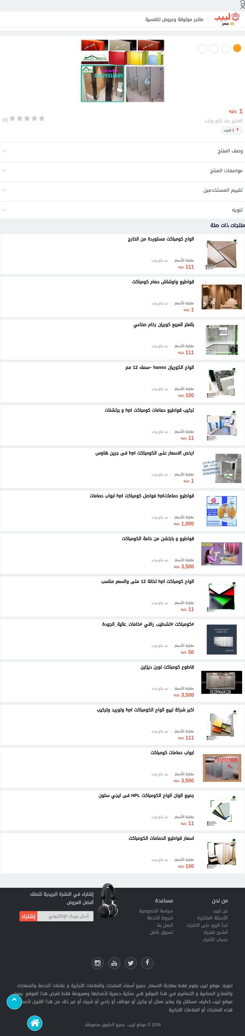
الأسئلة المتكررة (212, 918)
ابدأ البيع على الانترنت (207, 925)
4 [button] (202, 48)
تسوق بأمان (161, 932)
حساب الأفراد (215, 939)
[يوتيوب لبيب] (114, 963)
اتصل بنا (165, 925)
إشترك (28, 916)
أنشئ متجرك (215, 932)
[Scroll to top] (14, 1001)
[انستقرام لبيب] (97, 963)
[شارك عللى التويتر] (131, 963)
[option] (122, 72)
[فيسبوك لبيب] (147, 963)
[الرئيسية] (34, 1023)
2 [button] (226, 48)
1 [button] (237, 48)
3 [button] (214, 48)
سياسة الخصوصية (156, 911)
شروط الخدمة (160, 918)
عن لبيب (220, 911)
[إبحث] (243, 4)
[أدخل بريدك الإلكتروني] (65, 916)
